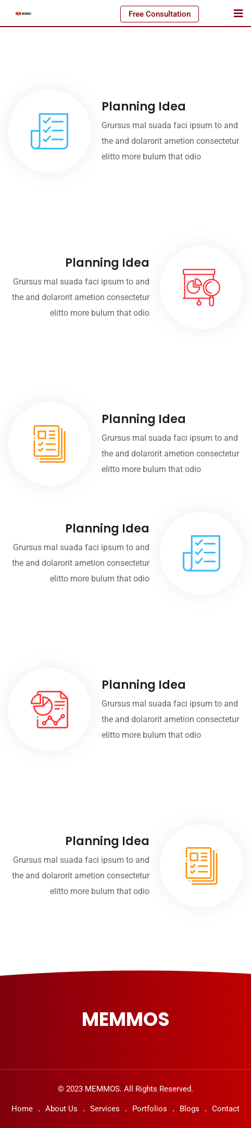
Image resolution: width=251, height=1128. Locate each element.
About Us (61, 1108)
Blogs (189, 1108)
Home (22, 1108)
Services (105, 1108)
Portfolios (149, 1108)
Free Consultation (160, 14)
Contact (226, 1108)
